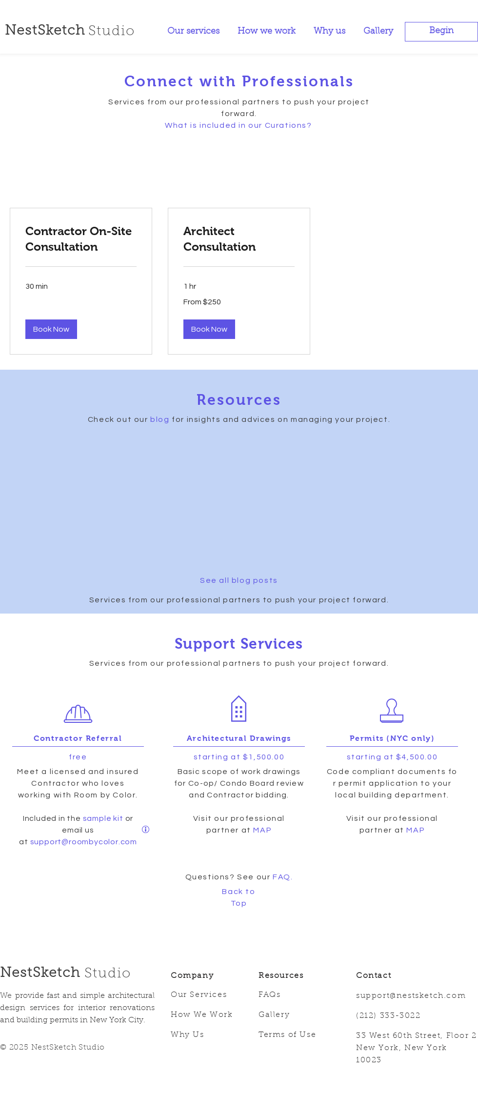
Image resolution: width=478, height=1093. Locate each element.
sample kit (104, 818)
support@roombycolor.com (83, 842)
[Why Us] (207, 1035)
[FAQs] (295, 995)
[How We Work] (207, 1015)
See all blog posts (239, 580)
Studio (107, 974)
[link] (81, 239)
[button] (441, 31)
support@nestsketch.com (411, 996)
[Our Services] (207, 995)
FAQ (282, 877)
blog (159, 419)
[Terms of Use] (295, 1035)
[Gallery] (295, 1015)
